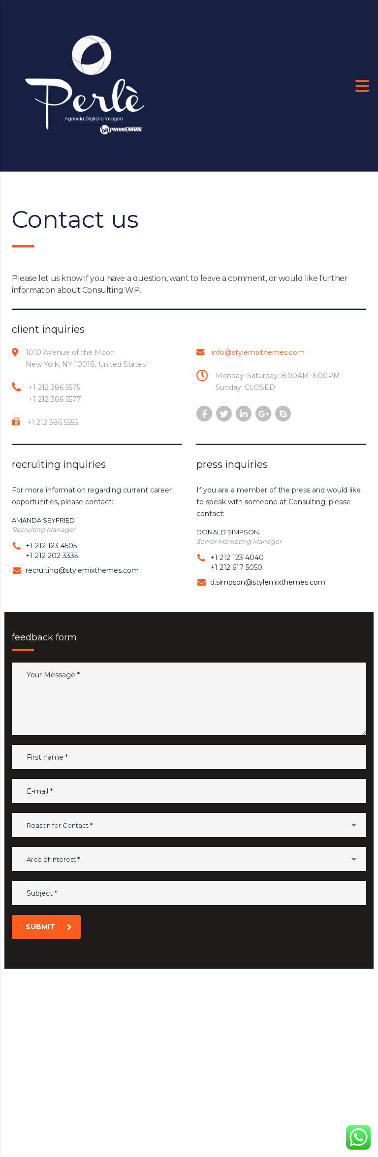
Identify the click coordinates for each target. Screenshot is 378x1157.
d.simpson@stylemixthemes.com (267, 582)
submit (49, 926)
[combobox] (189, 825)
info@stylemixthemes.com (258, 352)
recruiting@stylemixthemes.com (82, 570)
